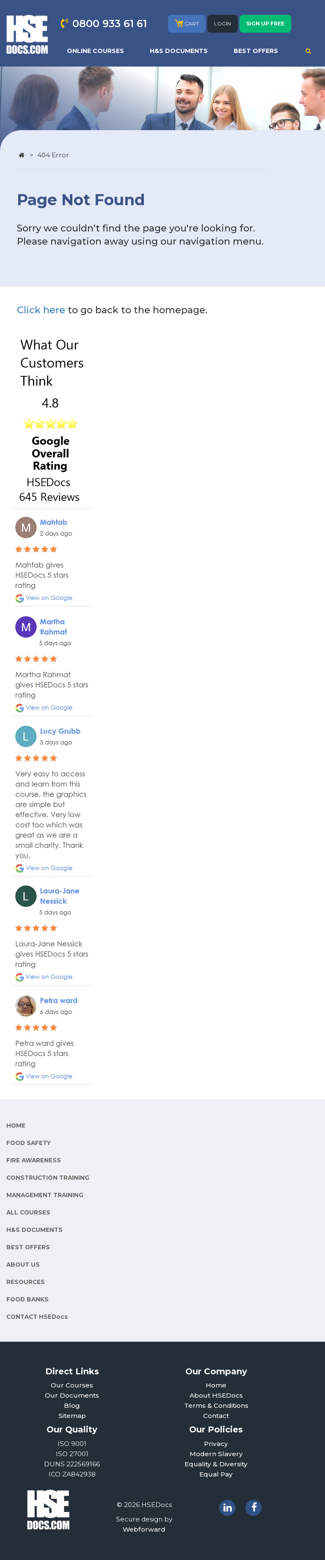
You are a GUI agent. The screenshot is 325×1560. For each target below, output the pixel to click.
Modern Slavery (216, 1454)
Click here (41, 310)
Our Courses (72, 1385)
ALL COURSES (28, 1212)
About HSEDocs (216, 1395)
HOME (15, 1125)
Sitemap (72, 1416)
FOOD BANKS (27, 1299)
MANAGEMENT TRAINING (44, 1195)
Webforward (144, 1529)
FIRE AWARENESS (33, 1160)
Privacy (216, 1444)
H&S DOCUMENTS (179, 51)
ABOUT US (23, 1264)
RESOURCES (25, 1282)
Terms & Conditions (216, 1405)
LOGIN (222, 23)
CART (187, 23)
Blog (72, 1405)
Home (216, 1385)
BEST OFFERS (256, 51)
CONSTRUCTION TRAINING (47, 1177)
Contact (216, 1416)
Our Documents (72, 1395)
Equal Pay (216, 1474)
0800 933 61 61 (109, 23)
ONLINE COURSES (95, 51)
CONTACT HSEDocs (37, 1316)
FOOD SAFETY (28, 1142)
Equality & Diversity (216, 1464)
